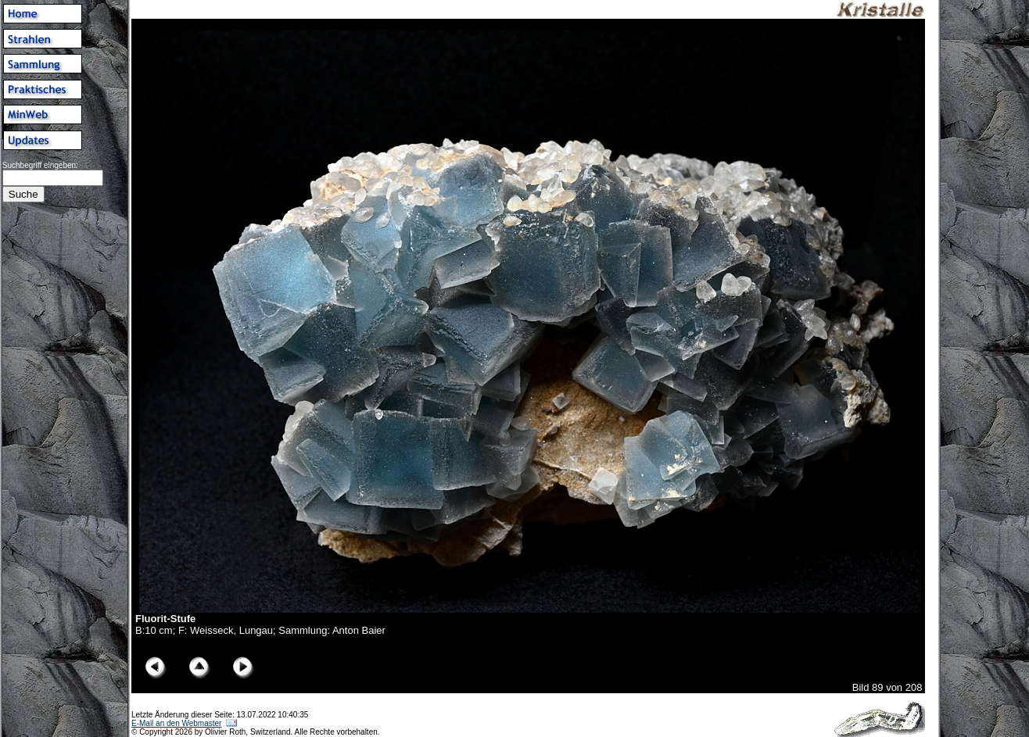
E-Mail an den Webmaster (176, 723)
